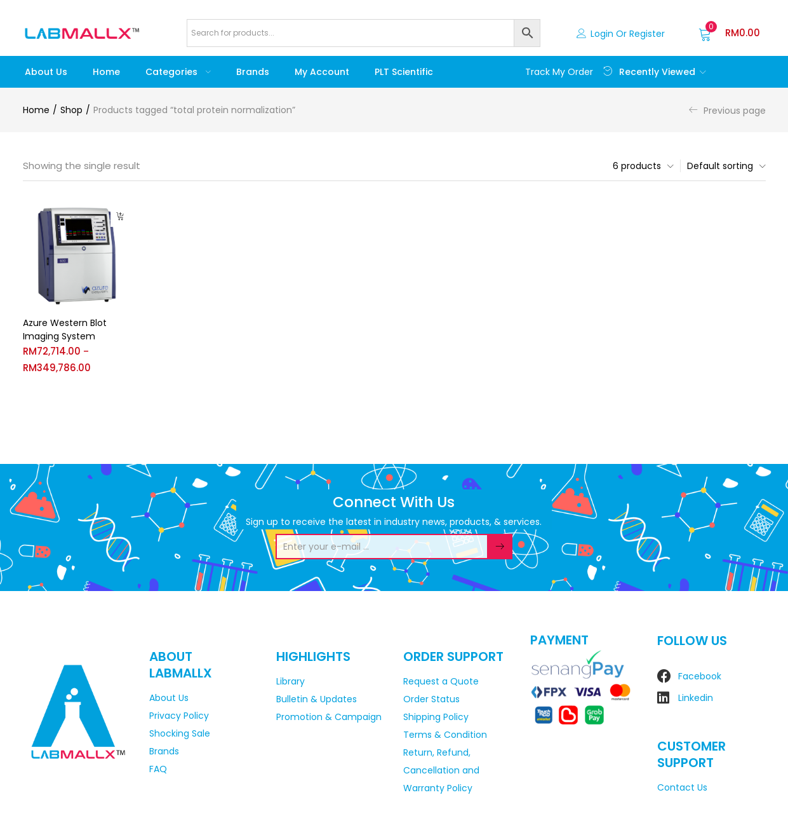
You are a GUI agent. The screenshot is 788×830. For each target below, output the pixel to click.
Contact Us (682, 787)
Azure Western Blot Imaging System (65, 329)
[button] (729, 33)
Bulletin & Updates (316, 699)
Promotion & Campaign (329, 717)
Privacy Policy (179, 715)
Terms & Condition (445, 734)
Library (290, 681)
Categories (178, 71)
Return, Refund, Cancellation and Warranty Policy (441, 770)
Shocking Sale (179, 733)
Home (106, 71)
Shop (71, 110)
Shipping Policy (436, 717)
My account (322, 71)
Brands (252, 71)
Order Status (431, 699)
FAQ (158, 769)
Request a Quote (441, 681)
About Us (46, 71)
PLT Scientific (404, 71)
